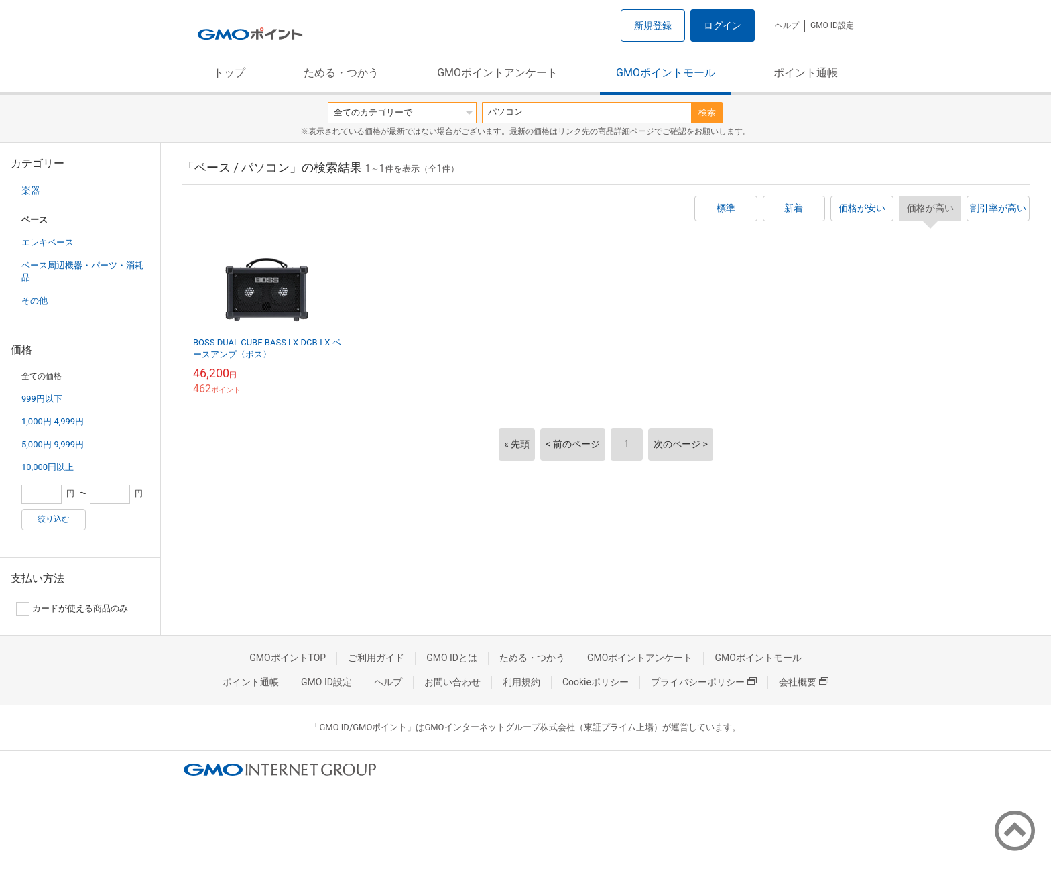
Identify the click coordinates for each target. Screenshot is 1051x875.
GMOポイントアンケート (497, 72)
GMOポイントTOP (287, 657)
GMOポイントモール (665, 72)
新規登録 (653, 25)
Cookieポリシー (595, 682)
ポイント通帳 (806, 72)
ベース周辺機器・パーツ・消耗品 (82, 271)
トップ (229, 72)
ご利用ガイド (376, 657)
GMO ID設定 (832, 25)
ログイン (722, 25)
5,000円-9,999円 (52, 444)
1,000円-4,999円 (52, 421)
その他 (34, 301)
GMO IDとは (451, 657)
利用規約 (521, 682)
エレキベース (47, 242)
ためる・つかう (341, 72)
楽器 (30, 190)
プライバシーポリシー (704, 682)
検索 (707, 112)
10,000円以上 (47, 467)
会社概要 (803, 682)
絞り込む (54, 519)
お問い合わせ (452, 682)
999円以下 (41, 399)
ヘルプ (787, 25)
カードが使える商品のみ (72, 609)
